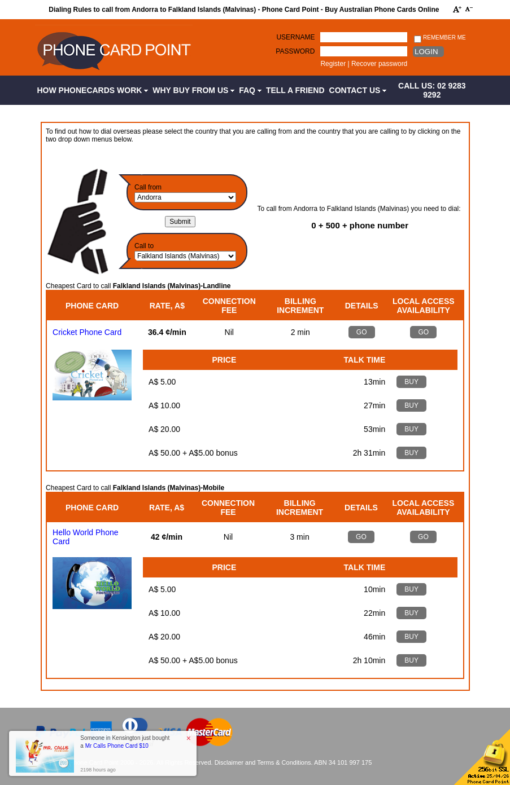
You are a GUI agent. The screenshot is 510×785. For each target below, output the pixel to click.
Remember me (439, 38)
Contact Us (358, 90)
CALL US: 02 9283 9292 (432, 90)
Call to (144, 246)
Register (333, 64)
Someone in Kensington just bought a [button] (124, 742)
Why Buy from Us (193, 90)
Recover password (379, 64)
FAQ (250, 90)
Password (295, 51)
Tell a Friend (295, 90)
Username (295, 37)
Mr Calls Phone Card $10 (117, 746)
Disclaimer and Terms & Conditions (263, 762)
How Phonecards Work (93, 90)
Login (426, 51)
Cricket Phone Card (87, 332)
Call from (148, 187)
